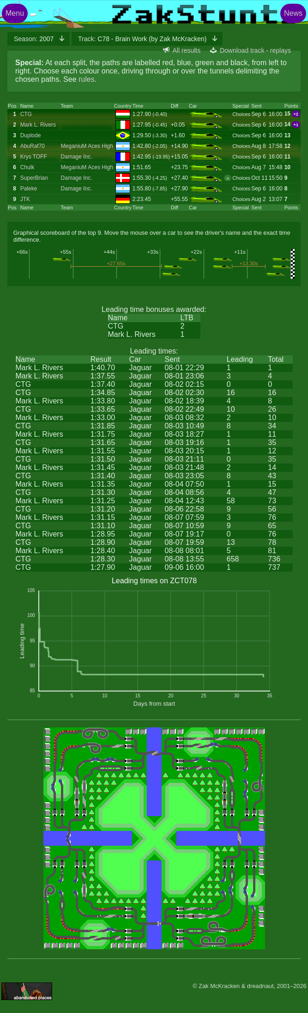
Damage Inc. (76, 156)
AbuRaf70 (32, 146)
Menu (15, 13)
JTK (25, 199)
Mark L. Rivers (38, 125)
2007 (34, 39)
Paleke (28, 188)
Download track (242, 50)
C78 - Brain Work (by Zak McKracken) (143, 39)
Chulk (27, 167)
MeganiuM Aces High (87, 146)
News (293, 13)
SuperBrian (34, 178)
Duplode (30, 135)
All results (187, 50)
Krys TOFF (33, 156)
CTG (26, 114)
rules (87, 79)
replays (280, 50)
